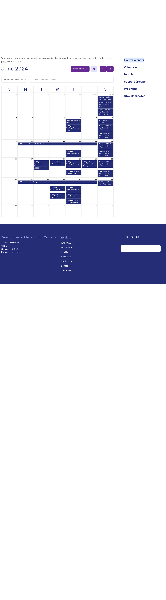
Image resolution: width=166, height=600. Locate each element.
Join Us (128, 74)
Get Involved (67, 261)
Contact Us (66, 270)
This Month (80, 69)
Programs (130, 88)
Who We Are (67, 243)
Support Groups (135, 81)
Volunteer (130, 67)
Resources (66, 256)
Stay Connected (135, 96)
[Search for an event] (71, 79)
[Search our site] (141, 248)
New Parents (67, 247)
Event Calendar (134, 60)
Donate (64, 266)
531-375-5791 (15, 252)
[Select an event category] (14, 79)
